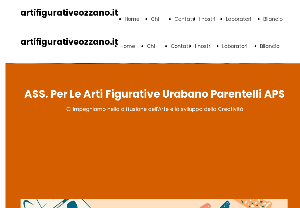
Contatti (184, 19)
